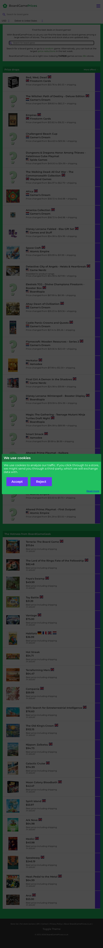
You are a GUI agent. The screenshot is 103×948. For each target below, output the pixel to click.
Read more (92, 491)
